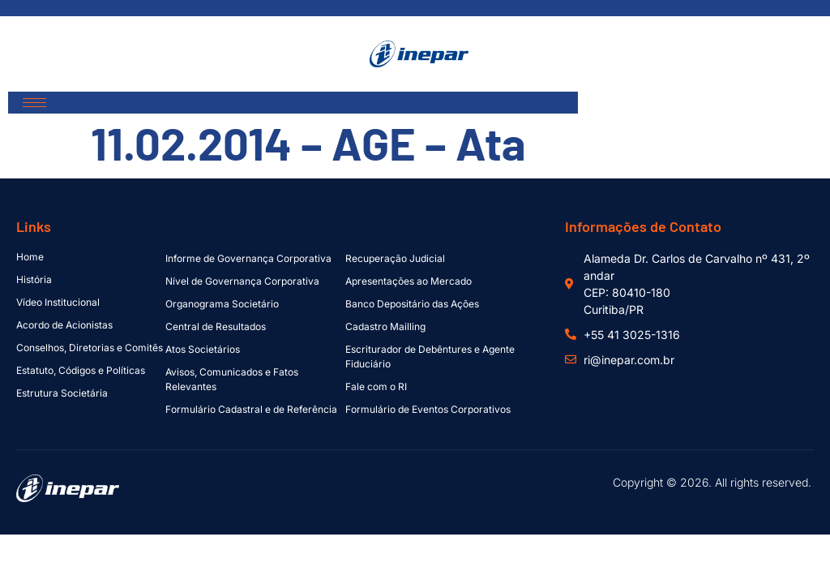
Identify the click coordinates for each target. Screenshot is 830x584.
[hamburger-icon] (34, 103)
